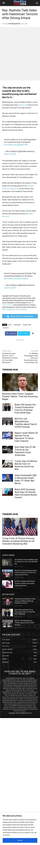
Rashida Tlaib (23, 105)
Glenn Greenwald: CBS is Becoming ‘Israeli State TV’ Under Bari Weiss (25, 479)
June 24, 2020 (10, 154)
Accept (20, 840)
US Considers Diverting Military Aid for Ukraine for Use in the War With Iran (26, 562)
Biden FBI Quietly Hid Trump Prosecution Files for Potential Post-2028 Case (25, 408)
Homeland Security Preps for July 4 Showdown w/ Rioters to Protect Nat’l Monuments (10, 357)
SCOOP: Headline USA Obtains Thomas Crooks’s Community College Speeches (25, 583)
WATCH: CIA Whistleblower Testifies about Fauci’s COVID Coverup (26, 423)
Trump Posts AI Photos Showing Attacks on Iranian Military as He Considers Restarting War (18, 541)
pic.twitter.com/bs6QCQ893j (16, 278)
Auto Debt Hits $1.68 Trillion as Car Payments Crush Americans (25, 451)
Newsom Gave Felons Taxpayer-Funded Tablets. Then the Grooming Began (19, 396)
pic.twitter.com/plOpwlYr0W (16, 145)
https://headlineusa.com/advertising (14, 309)
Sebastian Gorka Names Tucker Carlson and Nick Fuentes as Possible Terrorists (25, 601)
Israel (10, 325)
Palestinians (17, 325)
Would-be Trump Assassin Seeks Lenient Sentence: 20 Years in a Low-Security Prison (26, 573)
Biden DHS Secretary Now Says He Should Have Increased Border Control (26, 493)
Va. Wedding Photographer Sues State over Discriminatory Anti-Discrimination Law (31, 357)
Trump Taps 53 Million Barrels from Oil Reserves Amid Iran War (26, 465)
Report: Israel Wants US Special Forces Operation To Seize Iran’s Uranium (26, 437)
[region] (20, 828)
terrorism (6, 328)
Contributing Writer (14, 23)
